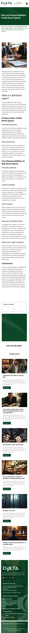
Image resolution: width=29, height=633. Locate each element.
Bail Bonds (6, 589)
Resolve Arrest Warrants (9, 590)
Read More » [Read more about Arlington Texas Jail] (7, 521)
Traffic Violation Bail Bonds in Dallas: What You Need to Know (13, 586)
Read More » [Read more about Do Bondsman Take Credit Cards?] (7, 455)
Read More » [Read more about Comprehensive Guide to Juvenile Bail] (7, 387)
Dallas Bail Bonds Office (10, 596)
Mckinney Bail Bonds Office (11, 608)
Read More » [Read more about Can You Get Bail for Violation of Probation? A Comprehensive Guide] (7, 489)
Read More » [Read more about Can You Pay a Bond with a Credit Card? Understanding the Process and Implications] (7, 423)
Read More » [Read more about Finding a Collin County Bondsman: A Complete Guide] (7, 553)
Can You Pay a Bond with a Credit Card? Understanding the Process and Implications (13, 411)
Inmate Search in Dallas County (12, 592)
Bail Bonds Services (9, 583)
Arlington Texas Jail (9, 510)
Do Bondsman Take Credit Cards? (13, 444)
